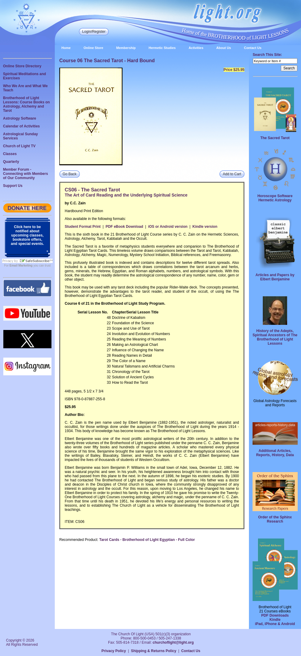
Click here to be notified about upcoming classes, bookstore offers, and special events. (27, 235)
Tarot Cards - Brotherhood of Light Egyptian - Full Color (147, 540)
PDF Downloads (275, 615)
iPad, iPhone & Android (275, 624)
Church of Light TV (19, 146)
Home (66, 48)
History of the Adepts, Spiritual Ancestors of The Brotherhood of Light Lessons (275, 337)
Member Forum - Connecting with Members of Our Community (25, 173)
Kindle (275, 620)
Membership (126, 48)
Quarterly (11, 162)
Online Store (93, 48)
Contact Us (252, 48)
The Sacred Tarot (275, 138)
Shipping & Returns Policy (153, 651)
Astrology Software (19, 118)
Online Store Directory (22, 66)
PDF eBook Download (124, 226)
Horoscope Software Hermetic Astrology (275, 198)
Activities (196, 48)
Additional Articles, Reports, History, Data (275, 453)
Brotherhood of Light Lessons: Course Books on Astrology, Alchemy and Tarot (26, 104)
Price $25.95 (234, 70)
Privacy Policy (113, 651)
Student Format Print (83, 226)
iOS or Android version (168, 226)
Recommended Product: (78, 540)
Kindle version (204, 226)
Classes (10, 154)
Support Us (13, 186)
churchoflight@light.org (173, 642)
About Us (223, 48)
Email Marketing (21, 265)
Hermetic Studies (162, 48)
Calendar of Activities (21, 126)
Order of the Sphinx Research (275, 519)
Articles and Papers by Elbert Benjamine (275, 277)
